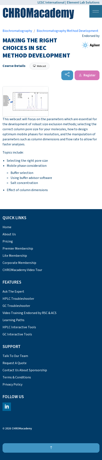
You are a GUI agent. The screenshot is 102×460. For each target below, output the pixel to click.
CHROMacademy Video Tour (22, 270)
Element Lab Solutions (83, 2)
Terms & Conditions (17, 377)
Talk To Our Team (15, 356)
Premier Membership (18, 248)
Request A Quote (15, 363)
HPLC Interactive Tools (19, 327)
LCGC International (51, 2)
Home (7, 227)
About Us (9, 234)
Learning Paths (13, 320)
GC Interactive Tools (17, 334)
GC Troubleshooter (16, 306)
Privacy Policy (12, 384)
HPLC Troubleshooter (18, 298)
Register (87, 75)
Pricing (8, 241)
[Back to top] (51, 448)
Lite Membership (15, 255)
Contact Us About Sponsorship (25, 370)
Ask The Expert (13, 291)
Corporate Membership (19, 263)
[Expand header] (95, 11)
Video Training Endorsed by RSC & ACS (29, 313)
